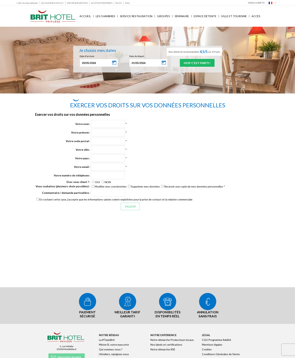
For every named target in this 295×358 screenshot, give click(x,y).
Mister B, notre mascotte (114, 344)
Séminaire (182, 16)
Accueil (85, 16)
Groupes (163, 16)
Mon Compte (256, 2)
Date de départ (136, 56)
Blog (119, 3)
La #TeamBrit (107, 339)
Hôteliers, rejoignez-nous (114, 354)
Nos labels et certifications (166, 344)
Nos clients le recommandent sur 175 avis (194, 52)
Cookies (207, 349)
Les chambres (105, 16)
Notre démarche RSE (162, 349)
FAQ (127, 3)
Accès (256, 16)
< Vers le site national (27, 3)
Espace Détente (205, 16)
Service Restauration (136, 16)
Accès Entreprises (101, 3)
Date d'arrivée (87, 56)
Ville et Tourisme (234, 16)
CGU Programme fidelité (216, 339)
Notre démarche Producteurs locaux (172, 339)
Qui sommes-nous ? (52, 3)
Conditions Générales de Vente (221, 354)
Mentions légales (212, 344)
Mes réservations (77, 3)
